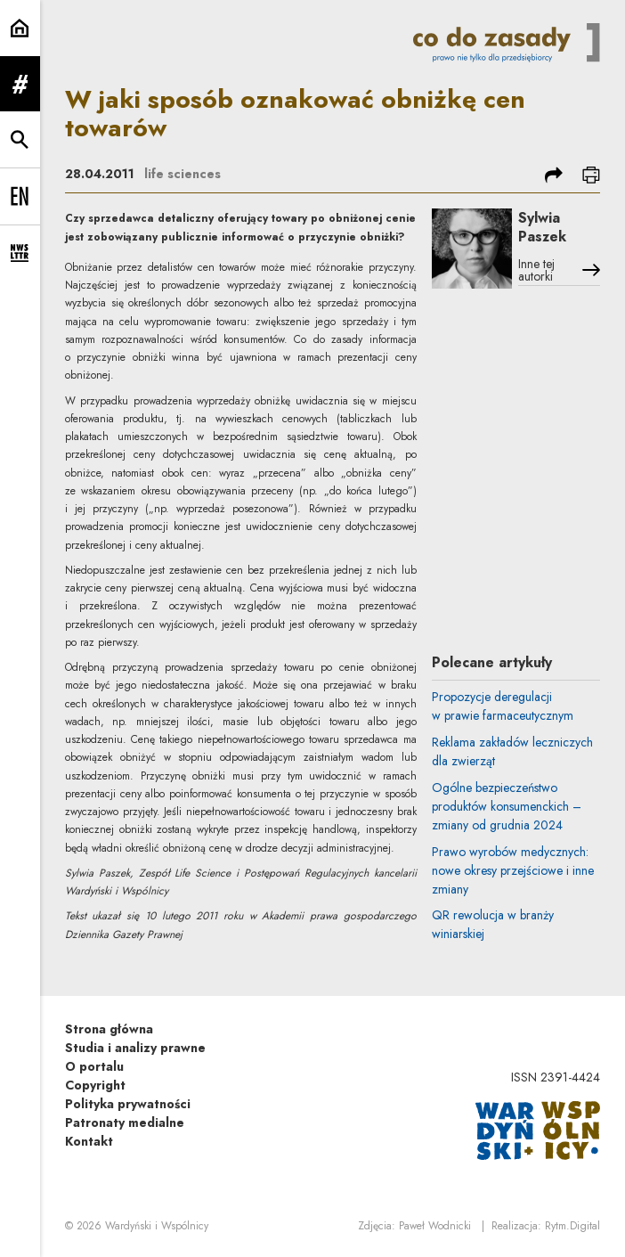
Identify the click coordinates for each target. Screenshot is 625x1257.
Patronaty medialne (124, 1122)
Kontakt (89, 1141)
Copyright (95, 1085)
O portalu (94, 1066)
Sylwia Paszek (542, 227)
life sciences (182, 174)
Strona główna (109, 1029)
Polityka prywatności (128, 1104)
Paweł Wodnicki (435, 1226)
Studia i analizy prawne (135, 1048)
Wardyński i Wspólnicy (156, 1226)
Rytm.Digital (572, 1226)
